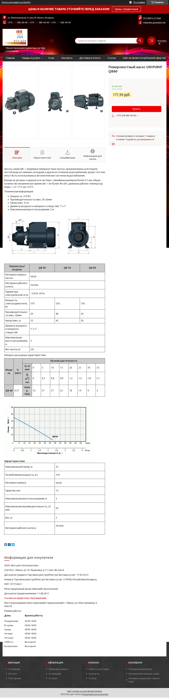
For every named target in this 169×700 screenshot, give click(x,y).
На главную (14, 669)
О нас (51, 58)
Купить (136, 109)
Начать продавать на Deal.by (16, 2)
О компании (55, 673)
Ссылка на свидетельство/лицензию (25, 598)
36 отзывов (139, 2)
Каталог (13, 673)
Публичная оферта (59, 669)
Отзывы (53, 678)
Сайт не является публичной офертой (144, 58)
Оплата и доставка (99, 669)
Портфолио (15, 678)
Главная (10, 58)
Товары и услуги (31, 58)
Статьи (112, 58)
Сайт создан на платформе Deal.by (84, 691)
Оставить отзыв (152, 18)
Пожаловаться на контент (95, 694)
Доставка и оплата (90, 58)
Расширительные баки (140, 669)
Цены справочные (126, 9)
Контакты (66, 58)
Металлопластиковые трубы (144, 673)
